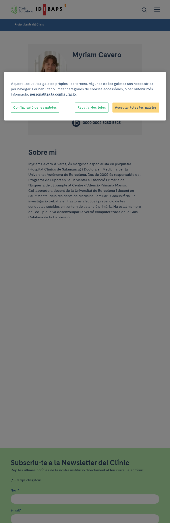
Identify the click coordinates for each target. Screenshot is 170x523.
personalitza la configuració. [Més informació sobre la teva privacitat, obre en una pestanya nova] (53, 94)
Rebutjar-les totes (91, 107)
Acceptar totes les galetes (136, 107)
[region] (85, 96)
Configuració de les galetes (35, 107)
